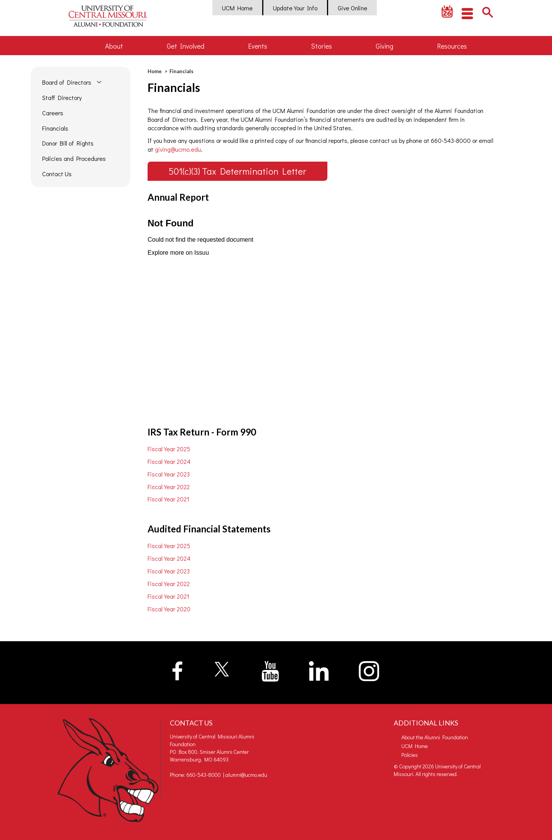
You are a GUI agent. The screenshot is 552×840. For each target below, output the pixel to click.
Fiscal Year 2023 (169, 474)
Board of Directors (66, 82)
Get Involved (185, 46)
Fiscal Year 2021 (168, 499)
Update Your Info (295, 8)
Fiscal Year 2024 (169, 461)
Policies (409, 754)
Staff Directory (62, 97)
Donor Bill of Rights (68, 143)
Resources (452, 46)
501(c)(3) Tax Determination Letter (237, 171)
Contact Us (57, 174)
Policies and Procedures (74, 158)
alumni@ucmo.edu (246, 774)
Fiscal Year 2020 (169, 609)
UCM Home (237, 8)
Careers (52, 113)
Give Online (352, 8)
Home (155, 71)
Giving (384, 46)
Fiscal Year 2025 (169, 449)
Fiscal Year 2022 (169, 487)
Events (257, 46)
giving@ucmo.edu (178, 149)
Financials (55, 128)
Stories (321, 46)
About (114, 46)
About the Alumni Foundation (434, 737)
